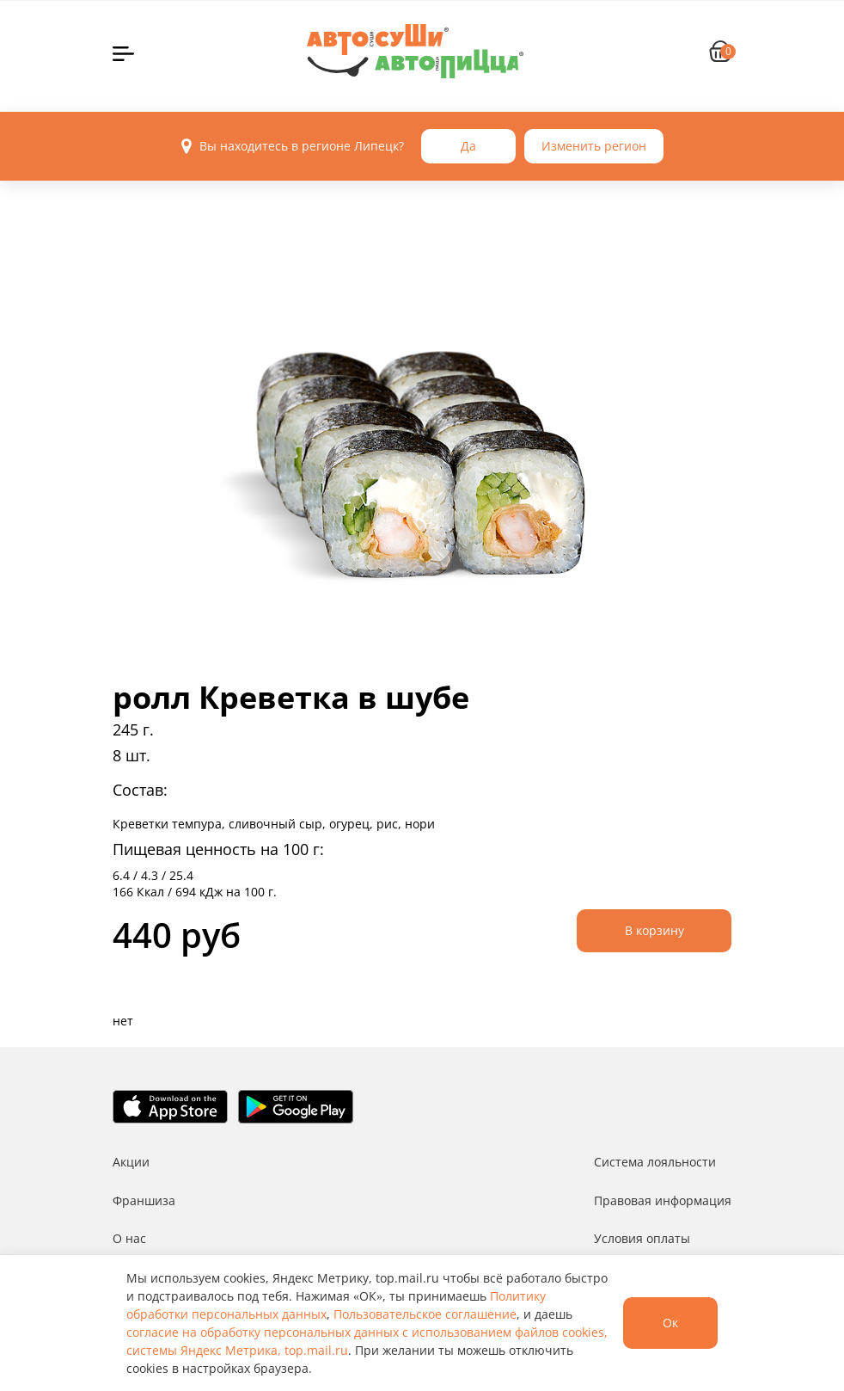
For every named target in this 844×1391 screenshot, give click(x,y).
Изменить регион (593, 146)
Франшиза (144, 1200)
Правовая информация (662, 1200)
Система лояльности (655, 1162)
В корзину (654, 930)
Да (468, 146)
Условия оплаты (642, 1238)
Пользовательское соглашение (425, 1314)
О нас (129, 1238)
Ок (670, 1322)
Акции (131, 1162)
